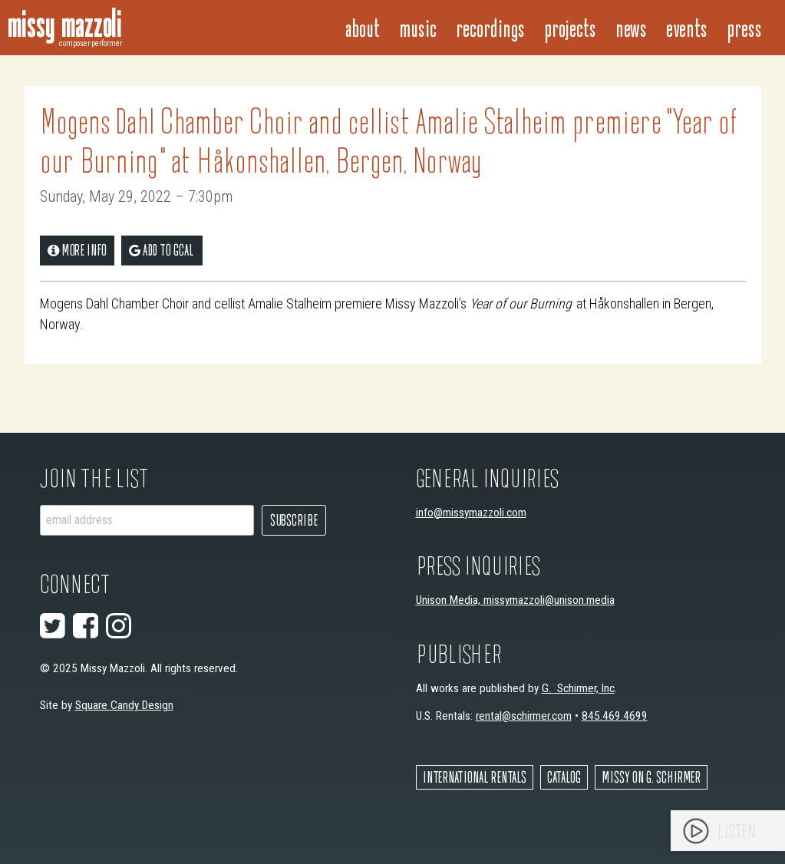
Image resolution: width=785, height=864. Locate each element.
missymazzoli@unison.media (549, 600)
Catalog (564, 777)
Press (744, 27)
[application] (728, 830)
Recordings (490, 27)
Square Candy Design (124, 705)
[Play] (696, 831)
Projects (570, 27)
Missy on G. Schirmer (651, 777)
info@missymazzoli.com (471, 512)
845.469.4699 (615, 716)
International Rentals (474, 777)
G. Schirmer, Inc (578, 688)
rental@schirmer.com (524, 716)
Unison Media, (449, 600)
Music (418, 27)
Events (686, 27)
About (362, 27)
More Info (77, 249)
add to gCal (161, 249)
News (631, 27)
